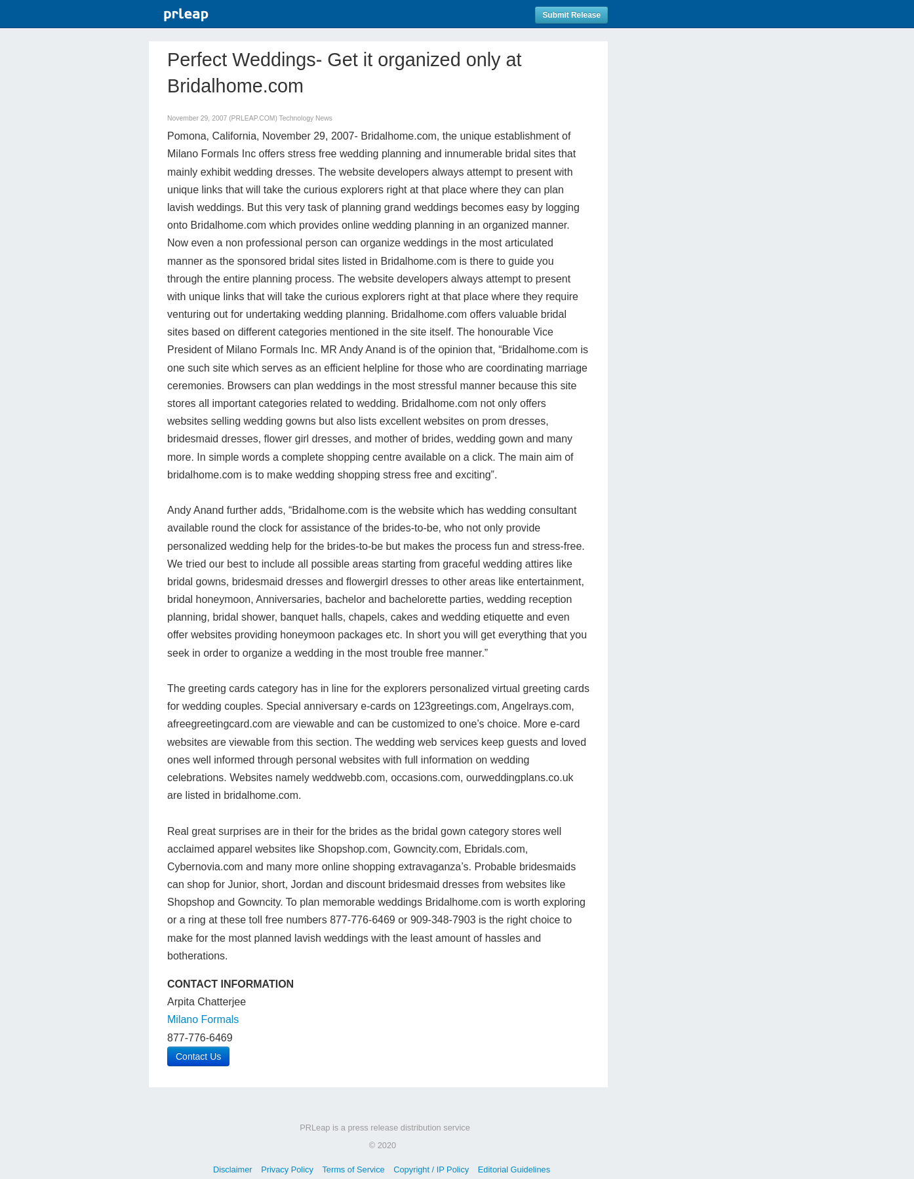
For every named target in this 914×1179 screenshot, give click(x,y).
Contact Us (198, 1056)
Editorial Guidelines (514, 1169)
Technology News (305, 118)
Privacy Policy (287, 1169)
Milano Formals (203, 1019)
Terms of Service (353, 1169)
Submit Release (571, 15)
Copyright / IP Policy (431, 1169)
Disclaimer (232, 1169)
